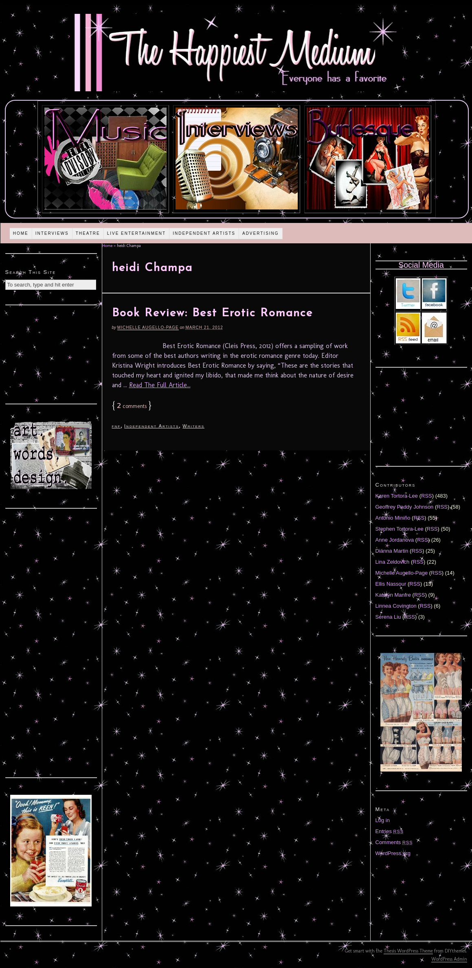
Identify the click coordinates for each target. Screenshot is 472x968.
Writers (193, 425)
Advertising (260, 233)
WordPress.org (393, 853)
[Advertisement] (51, 353)
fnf (116, 425)
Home (21, 233)
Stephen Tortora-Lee (399, 529)
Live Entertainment (136, 233)
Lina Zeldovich (392, 562)
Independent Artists (204, 233)
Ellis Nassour (390, 584)
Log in (382, 820)
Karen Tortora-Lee (396, 496)
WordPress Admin (449, 959)
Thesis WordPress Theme (408, 951)
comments (132, 406)
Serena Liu (388, 617)
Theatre (88, 233)
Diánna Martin (391, 551)
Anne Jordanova (394, 540)
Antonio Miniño (393, 518)
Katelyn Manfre (393, 595)
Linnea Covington (396, 606)
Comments (394, 842)
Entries (389, 831)
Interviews (52, 233)
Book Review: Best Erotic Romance (212, 313)
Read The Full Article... (160, 385)
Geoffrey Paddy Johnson (404, 507)
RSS (426, 496)
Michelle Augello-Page (148, 327)
